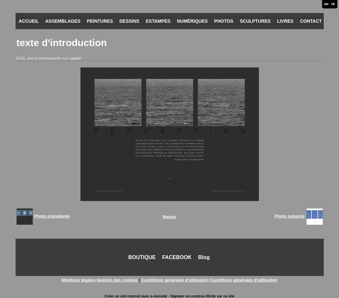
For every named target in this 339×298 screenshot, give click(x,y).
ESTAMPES (158, 21)
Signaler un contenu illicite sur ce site (202, 296)
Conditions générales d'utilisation (175, 280)
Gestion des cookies (117, 280)
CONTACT (311, 21)
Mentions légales (79, 280)
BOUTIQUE (142, 257)
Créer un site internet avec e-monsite (135, 296)
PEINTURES (100, 21)
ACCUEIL (29, 21)
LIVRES (285, 21)
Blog (204, 257)
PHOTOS (223, 21)
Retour (169, 216)
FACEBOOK (177, 257)
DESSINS (129, 21)
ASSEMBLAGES (62, 21)
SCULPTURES (255, 21)
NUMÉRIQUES (192, 21)
